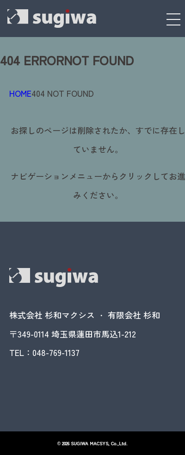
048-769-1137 (56, 352)
